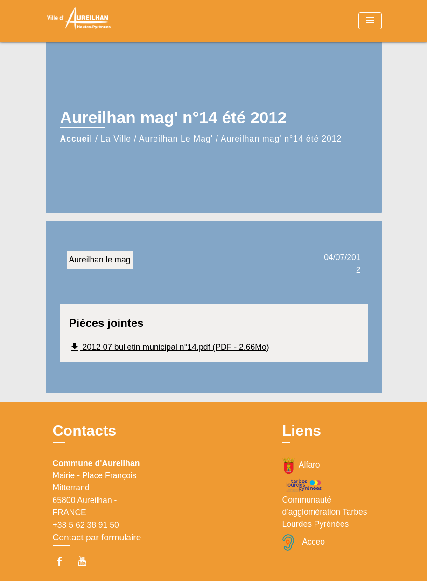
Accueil (76, 138)
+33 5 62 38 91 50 (86, 525)
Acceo (303, 542)
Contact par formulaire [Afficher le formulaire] (97, 537)
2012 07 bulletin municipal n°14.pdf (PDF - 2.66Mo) (169, 347)
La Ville (116, 138)
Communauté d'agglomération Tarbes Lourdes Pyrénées (324, 503)
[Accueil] (104, 20)
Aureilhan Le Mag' (176, 138)
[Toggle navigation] (370, 20)
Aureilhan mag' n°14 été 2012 (281, 138)
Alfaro (301, 465)
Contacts (85, 430)
